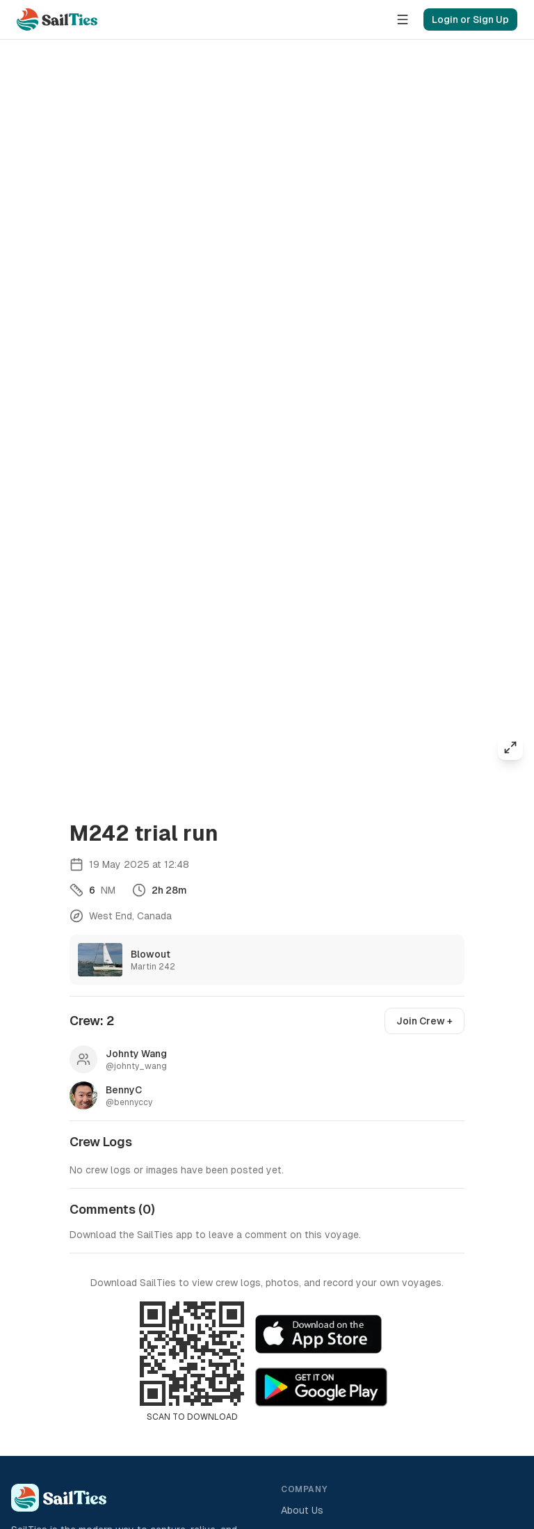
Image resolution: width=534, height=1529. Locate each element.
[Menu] (402, 19)
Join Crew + (424, 1021)
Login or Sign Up (470, 19)
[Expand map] (510, 747)
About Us (302, 1510)
